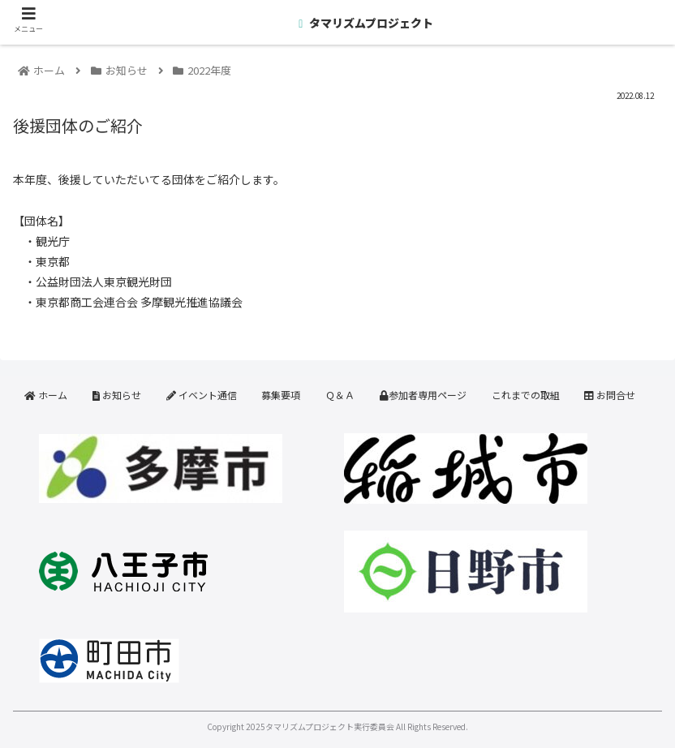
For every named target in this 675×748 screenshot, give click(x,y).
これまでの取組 (526, 395)
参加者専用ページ (423, 395)
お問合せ (609, 395)
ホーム (45, 395)
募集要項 (280, 395)
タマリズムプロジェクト (370, 23)
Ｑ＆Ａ (340, 395)
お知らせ (116, 395)
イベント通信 (201, 395)
